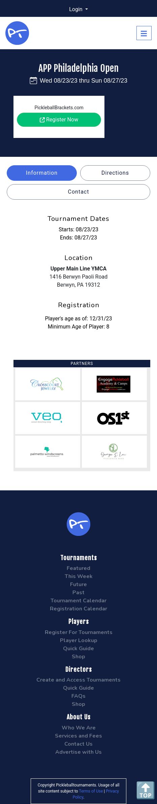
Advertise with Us (78, 752)
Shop (78, 656)
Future (78, 584)
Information (42, 173)
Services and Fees (78, 736)
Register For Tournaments (79, 632)
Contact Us (78, 744)
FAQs (78, 696)
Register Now (59, 119)
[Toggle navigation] (144, 33)
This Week (79, 576)
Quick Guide (78, 648)
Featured (78, 568)
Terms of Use (91, 791)
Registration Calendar (78, 608)
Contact (78, 192)
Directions (115, 173)
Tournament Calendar (78, 600)
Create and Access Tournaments (78, 680)
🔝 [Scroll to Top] (145, 790)
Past (78, 592)
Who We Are (79, 727)
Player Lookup (78, 640)
